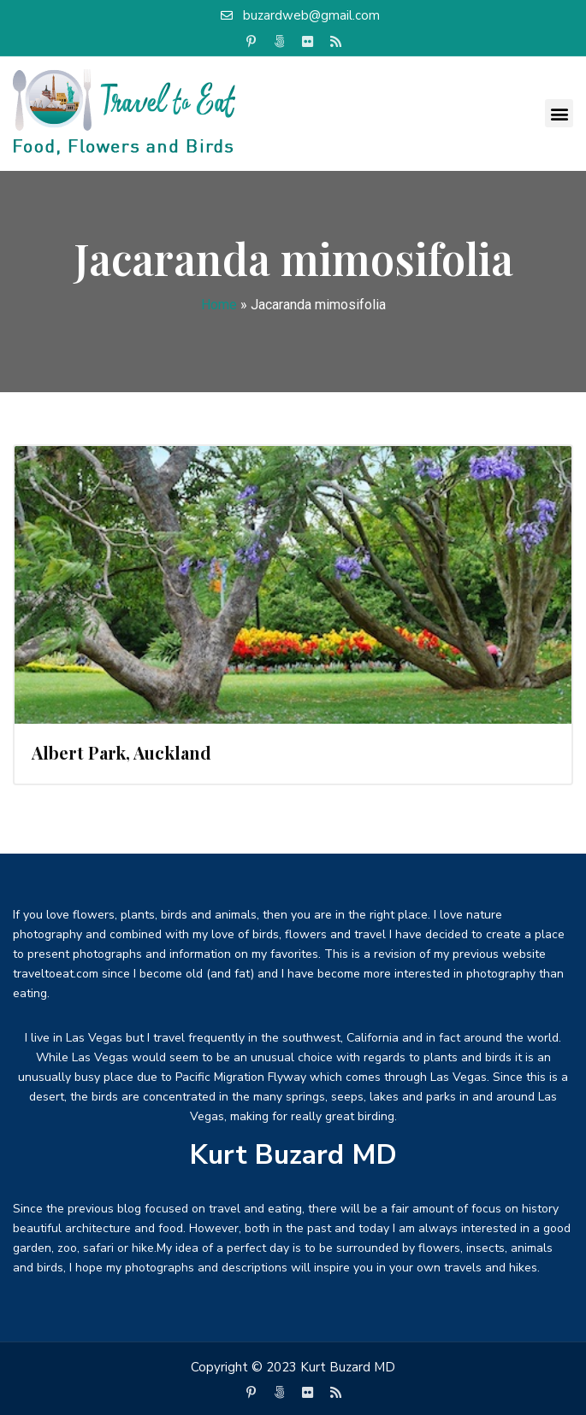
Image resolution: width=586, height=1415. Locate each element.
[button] (559, 113)
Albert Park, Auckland (121, 752)
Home (219, 305)
